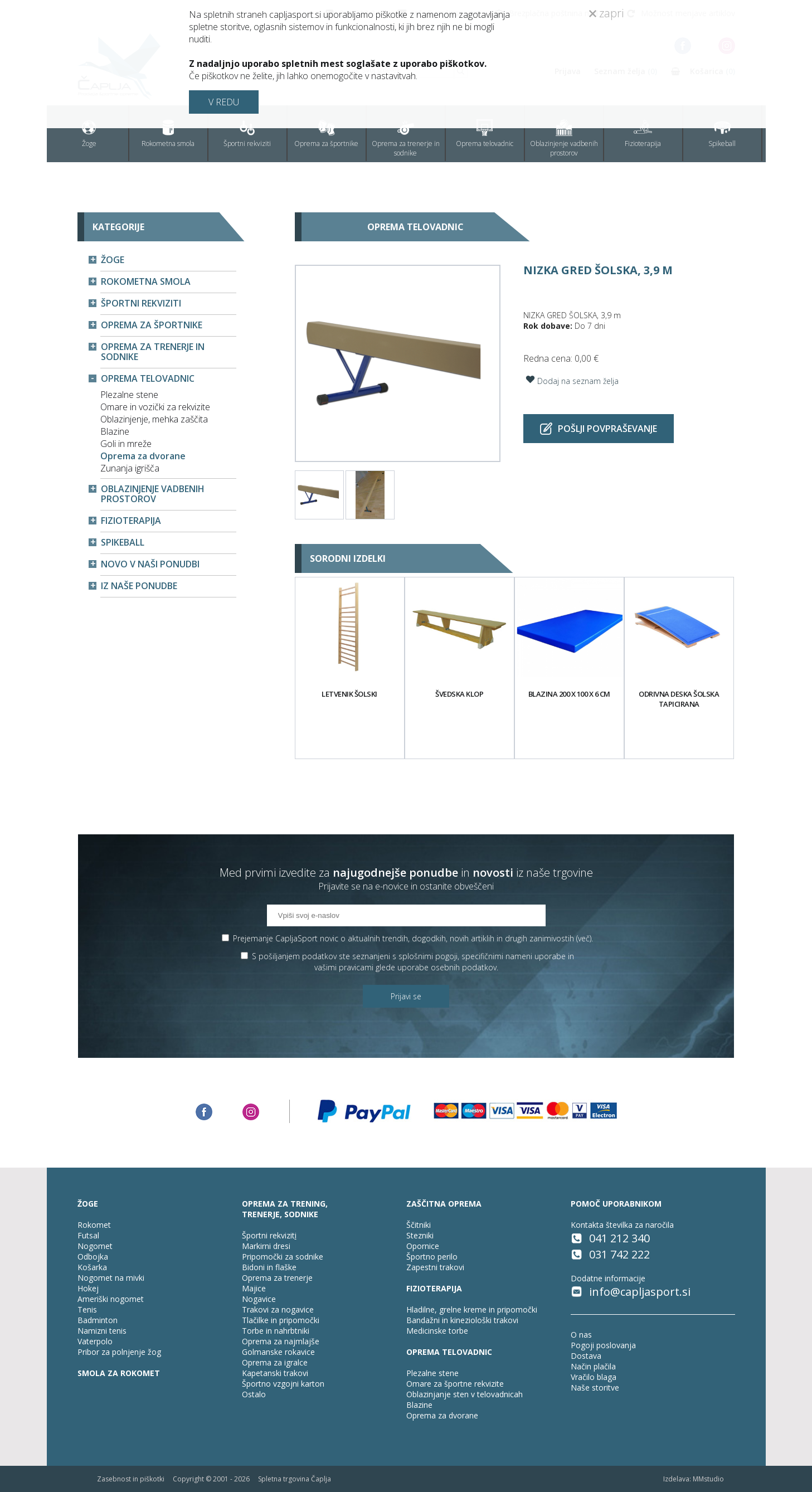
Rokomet (94, 1224)
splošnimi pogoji (428, 956)
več (584, 938)
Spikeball (722, 133)
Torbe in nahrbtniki (275, 1330)
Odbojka (92, 1256)
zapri (606, 13)
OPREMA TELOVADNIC (449, 1352)
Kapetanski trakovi (275, 1373)
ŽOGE (87, 1203)
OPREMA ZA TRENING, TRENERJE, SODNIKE (285, 1208)
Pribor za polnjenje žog (119, 1352)
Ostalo (254, 1394)
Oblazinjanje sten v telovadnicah (464, 1394)
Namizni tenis (102, 1330)
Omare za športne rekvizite (455, 1383)
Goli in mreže (126, 444)
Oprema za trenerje (277, 1277)
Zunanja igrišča (129, 468)
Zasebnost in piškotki (130, 1479)
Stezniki (420, 1235)
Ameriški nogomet (110, 1299)
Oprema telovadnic (484, 133)
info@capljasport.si (640, 1291)
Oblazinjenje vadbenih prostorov (564, 138)
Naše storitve (595, 1387)
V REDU (223, 102)
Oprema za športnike (326, 133)
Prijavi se (406, 996)
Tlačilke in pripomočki (280, 1320)
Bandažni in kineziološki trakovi (462, 1320)
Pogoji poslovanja (603, 1345)
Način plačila (593, 1366)
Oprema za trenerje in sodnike (406, 138)
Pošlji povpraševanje (598, 428)
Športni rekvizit (268, 1235)
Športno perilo (432, 1256)
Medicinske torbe (437, 1330)
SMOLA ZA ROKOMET (118, 1373)
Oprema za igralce (275, 1362)
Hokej (88, 1288)
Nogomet (95, 1246)
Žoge (89, 133)
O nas (581, 1334)
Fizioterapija (643, 133)
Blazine (114, 431)
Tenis (87, 1309)
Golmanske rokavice (278, 1352)
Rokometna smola (168, 133)
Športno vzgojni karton (283, 1383)
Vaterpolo (95, 1341)
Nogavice (259, 1299)
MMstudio (708, 1479)
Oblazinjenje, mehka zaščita (154, 419)
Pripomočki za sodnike (282, 1256)
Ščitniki (418, 1224)
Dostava (586, 1355)
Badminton (97, 1320)
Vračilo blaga (593, 1377)
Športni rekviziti (247, 133)
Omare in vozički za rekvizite (155, 407)
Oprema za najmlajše (280, 1341)
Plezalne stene (129, 394)
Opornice (422, 1246)
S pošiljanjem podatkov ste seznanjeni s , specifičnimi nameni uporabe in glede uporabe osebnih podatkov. (413, 962)
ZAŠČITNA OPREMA (444, 1203)
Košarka (92, 1267)
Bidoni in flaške (269, 1267)
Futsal (88, 1235)
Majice (254, 1288)
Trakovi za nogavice (278, 1309)
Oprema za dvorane (143, 456)
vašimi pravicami (343, 967)
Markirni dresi (266, 1246)
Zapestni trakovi (435, 1267)
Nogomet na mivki (110, 1277)
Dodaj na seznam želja (571, 379)
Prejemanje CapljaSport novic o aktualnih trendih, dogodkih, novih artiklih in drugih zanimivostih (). (413, 938)
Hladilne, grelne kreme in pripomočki (471, 1309)
